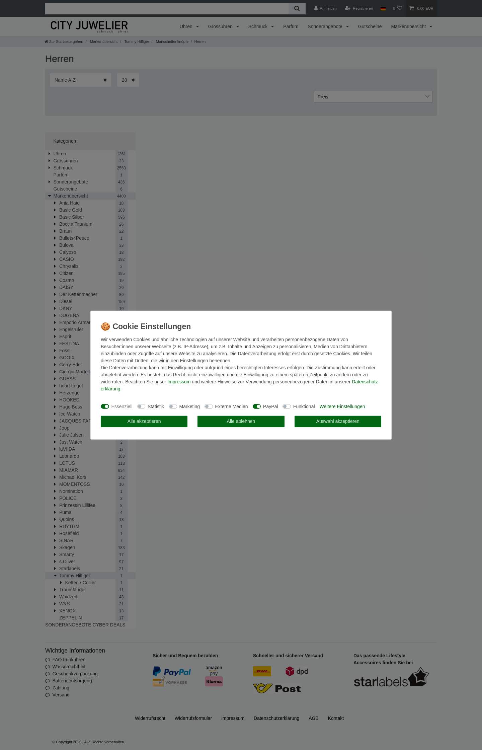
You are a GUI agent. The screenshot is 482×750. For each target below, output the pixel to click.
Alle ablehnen (241, 421)
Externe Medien (231, 406)
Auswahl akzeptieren (337, 421)
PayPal (270, 406)
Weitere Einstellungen (342, 406)
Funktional (304, 406)
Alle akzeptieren (144, 421)
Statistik (156, 406)
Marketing (189, 406)
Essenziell (122, 406)
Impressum (178, 381)
